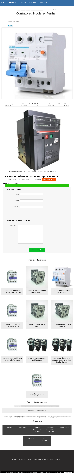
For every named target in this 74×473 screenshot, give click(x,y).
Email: (29, 201)
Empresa (13, 3)
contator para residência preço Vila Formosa (12, 359)
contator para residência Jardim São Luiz (37, 291)
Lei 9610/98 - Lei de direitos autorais (57, 417)
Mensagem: (26, 234)
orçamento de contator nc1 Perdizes (37, 359)
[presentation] (18, 214)
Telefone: (28, 207)
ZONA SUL (50, 406)
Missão (23, 3)
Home (3, 3)
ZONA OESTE (42, 406)
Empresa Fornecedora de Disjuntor (51, 429)
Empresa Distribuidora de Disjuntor (37, 429)
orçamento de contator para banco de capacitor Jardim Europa (61, 360)
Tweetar (10, 25)
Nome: (29, 194)
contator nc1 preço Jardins (37, 395)
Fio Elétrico (64, 427)
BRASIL (57, 406)
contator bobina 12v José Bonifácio (61, 325)
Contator (9, 427)
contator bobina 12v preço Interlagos (12, 325)
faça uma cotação (48, 179)
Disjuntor (23, 427)
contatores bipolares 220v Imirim (62, 291)
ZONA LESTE (25, 406)
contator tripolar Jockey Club (37, 325)
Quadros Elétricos (44, 439)
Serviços (32, 3)
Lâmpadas (30, 438)
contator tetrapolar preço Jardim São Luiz (12, 291)
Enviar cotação (37, 250)
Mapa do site (55, 460)
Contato (43, 3)
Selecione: (17, 406)
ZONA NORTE (33, 406)
